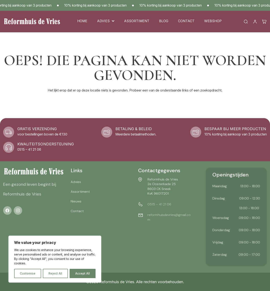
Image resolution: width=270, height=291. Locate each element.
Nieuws (76, 201)
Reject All (55, 273)
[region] (54, 259)
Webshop (213, 21)
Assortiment (136, 21)
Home (82, 21)
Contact (186, 21)
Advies (103, 21)
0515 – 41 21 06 (159, 204)
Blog (163, 21)
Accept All (82, 273)
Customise (27, 273)
